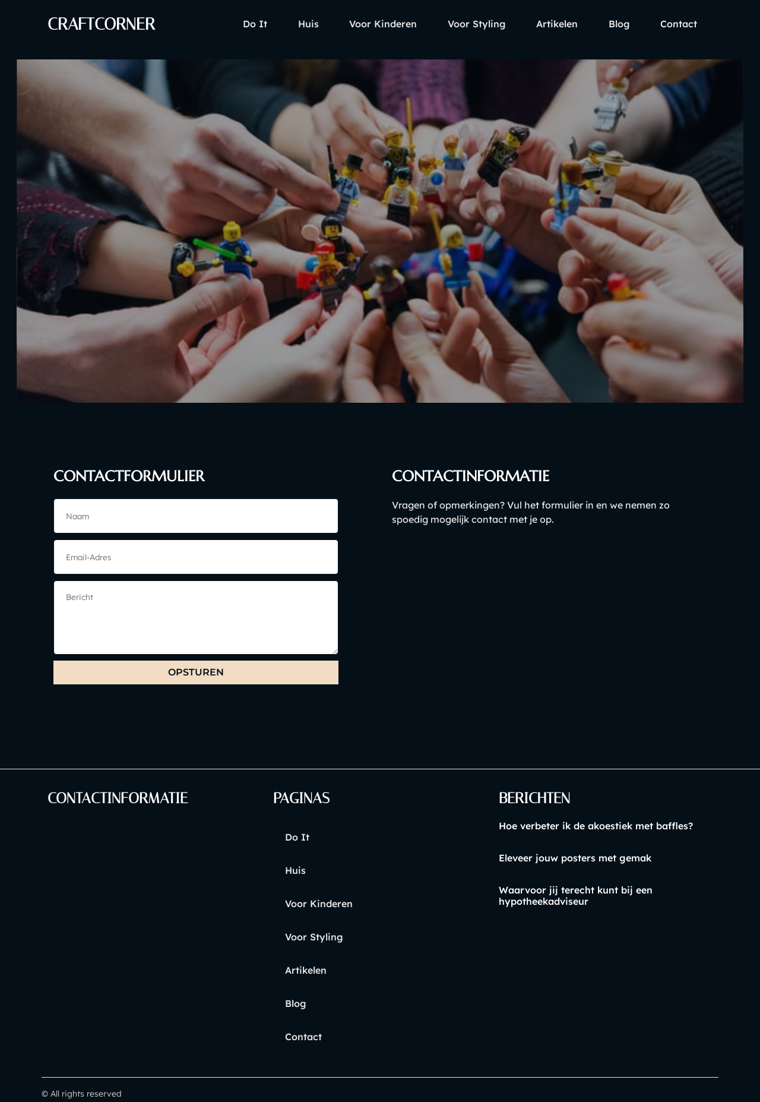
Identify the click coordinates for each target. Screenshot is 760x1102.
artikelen (541, 24)
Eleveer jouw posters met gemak (575, 859)
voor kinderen (354, 24)
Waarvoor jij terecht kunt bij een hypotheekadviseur (576, 897)
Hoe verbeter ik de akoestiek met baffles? (596, 827)
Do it (213, 24)
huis (272, 24)
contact (675, 24)
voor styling (454, 24)
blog (609, 24)
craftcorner (106, 23)
